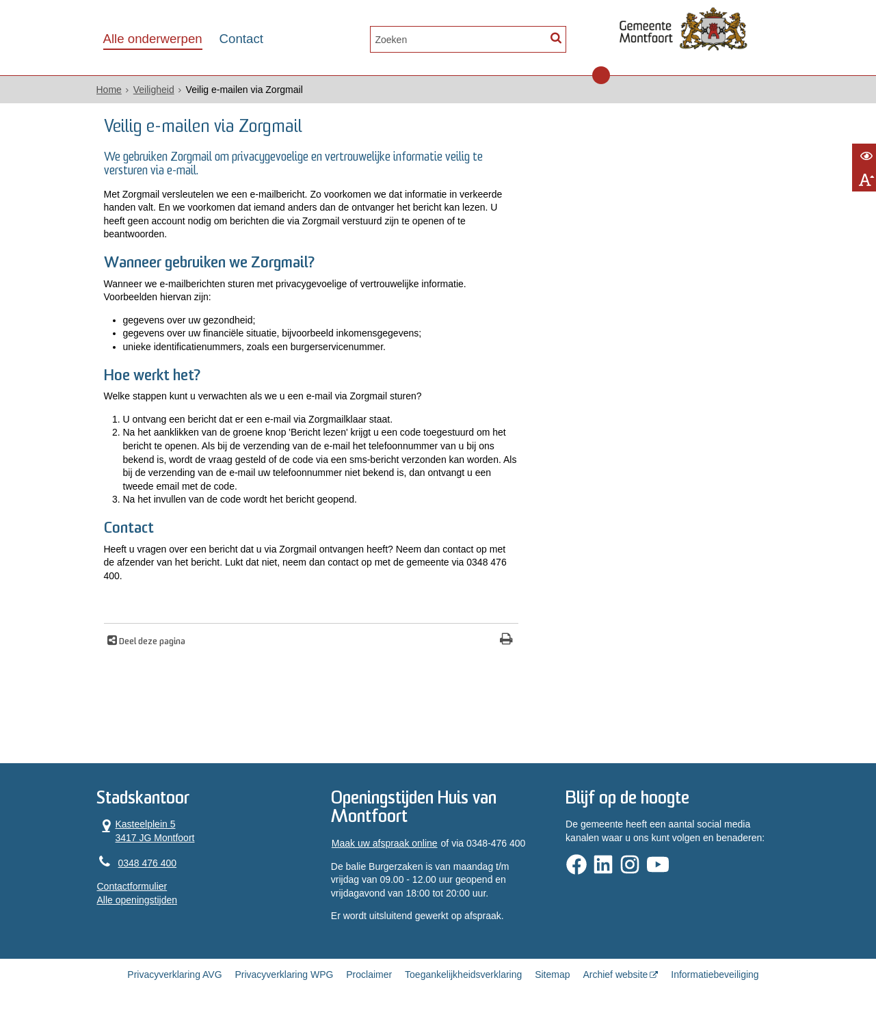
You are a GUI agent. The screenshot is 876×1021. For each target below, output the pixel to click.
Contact (241, 38)
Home (109, 89)
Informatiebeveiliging (714, 974)
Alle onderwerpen (152, 38)
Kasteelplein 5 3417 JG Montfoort (146, 830)
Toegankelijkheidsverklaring (463, 974)
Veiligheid (153, 89)
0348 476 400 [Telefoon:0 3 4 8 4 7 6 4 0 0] (147, 863)
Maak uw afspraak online (385, 843)
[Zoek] (556, 38)
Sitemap (552, 974)
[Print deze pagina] (506, 640)
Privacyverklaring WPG (284, 974)
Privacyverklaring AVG (174, 974)
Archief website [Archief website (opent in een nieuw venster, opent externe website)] (615, 974)
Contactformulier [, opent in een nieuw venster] (132, 886)
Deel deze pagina (151, 642)
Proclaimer (369, 974)
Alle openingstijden (137, 899)
